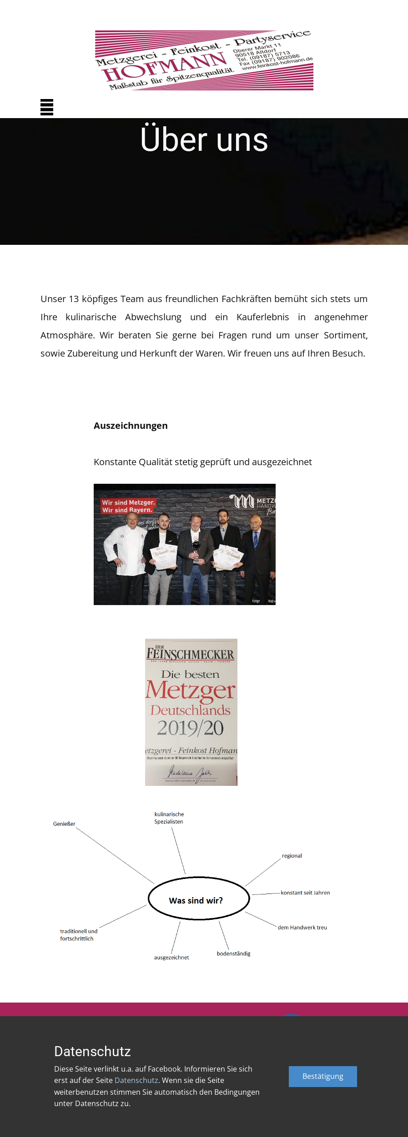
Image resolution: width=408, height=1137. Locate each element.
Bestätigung (322, 1076)
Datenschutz (136, 1080)
